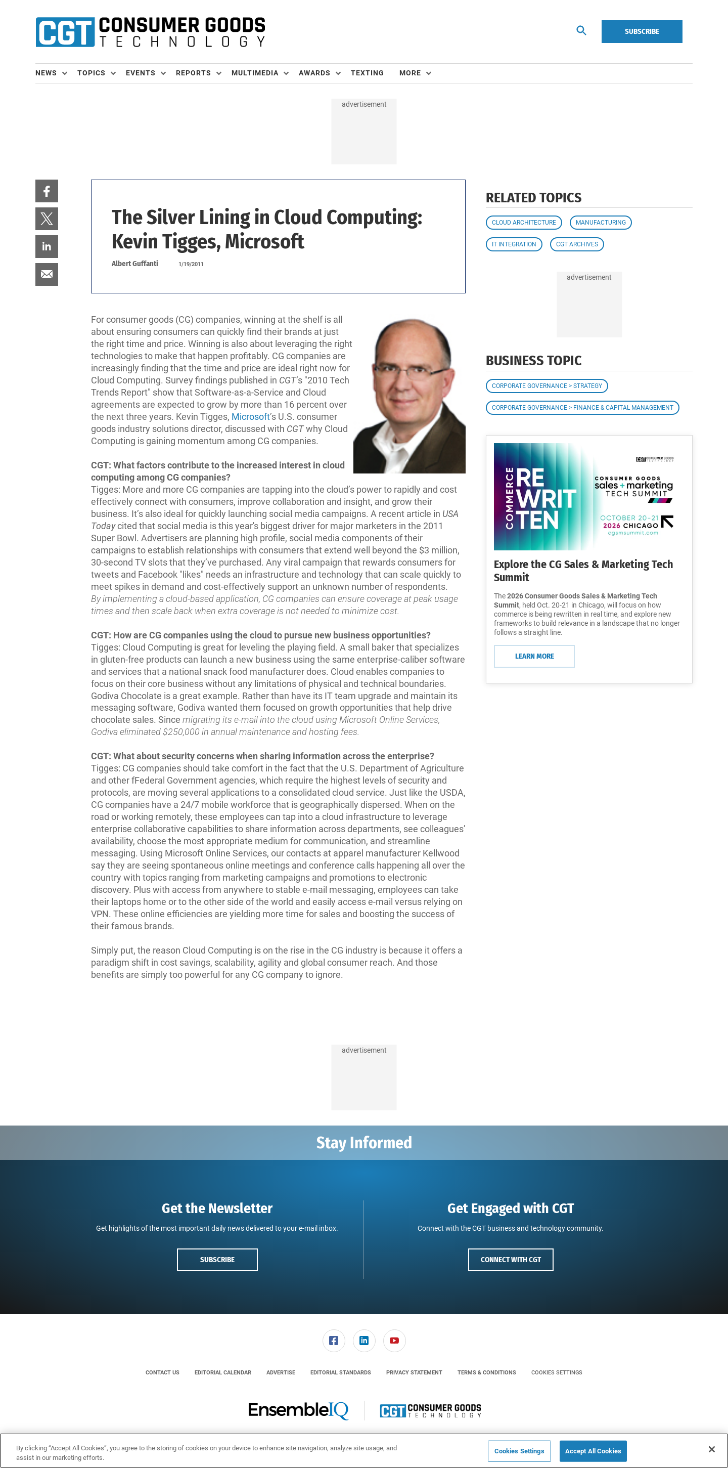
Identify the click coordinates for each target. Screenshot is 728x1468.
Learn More (534, 656)
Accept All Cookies (593, 1451)
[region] (364, 1450)
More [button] (410, 73)
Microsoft (251, 416)
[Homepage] (150, 32)
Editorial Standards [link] (340, 1372)
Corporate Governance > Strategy (547, 386)
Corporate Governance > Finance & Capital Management (582, 407)
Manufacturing (601, 222)
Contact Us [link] (162, 1372)
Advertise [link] (280, 1372)
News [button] (46, 73)
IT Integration (514, 244)
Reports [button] (193, 73)
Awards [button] (315, 73)
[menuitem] (56, 73)
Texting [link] (367, 73)
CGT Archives (577, 244)
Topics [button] (91, 73)
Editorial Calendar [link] (223, 1372)
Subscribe (642, 31)
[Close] (712, 1449)
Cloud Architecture (524, 222)
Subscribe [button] (217, 1259)
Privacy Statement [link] (414, 1372)
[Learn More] (589, 496)
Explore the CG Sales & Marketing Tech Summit (583, 570)
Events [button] (141, 73)
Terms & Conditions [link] (487, 1372)
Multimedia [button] (255, 73)
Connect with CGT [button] (511, 1259)
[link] (46, 191)
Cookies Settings (556, 1372)
